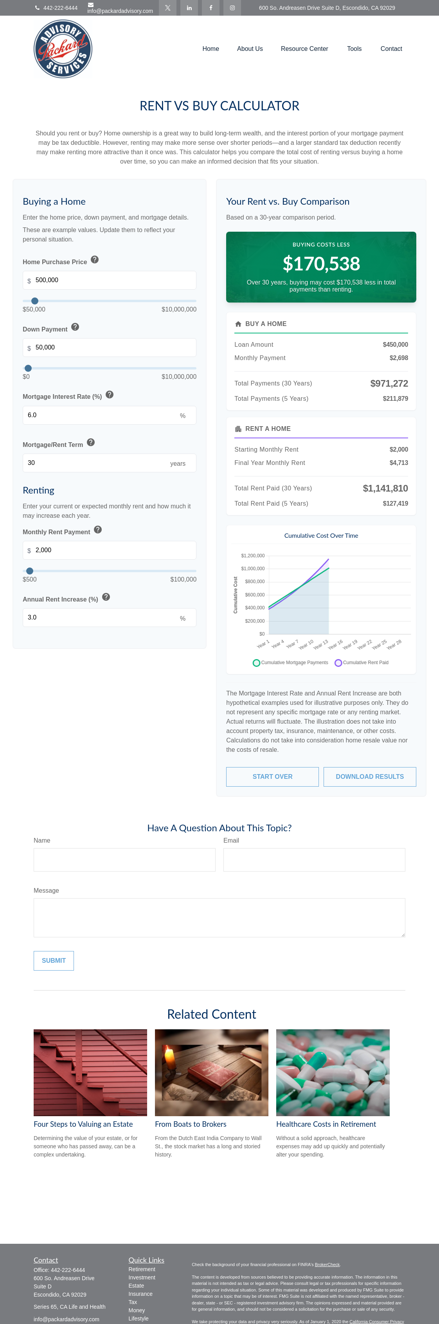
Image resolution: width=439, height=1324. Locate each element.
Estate (136, 1286)
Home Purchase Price (62, 260)
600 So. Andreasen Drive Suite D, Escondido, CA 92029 (327, 8)
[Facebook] (210, 8)
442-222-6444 (55, 8)
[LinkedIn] (189, 8)
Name (42, 840)
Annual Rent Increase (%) (67, 597)
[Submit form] (54, 961)
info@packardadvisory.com (120, 8)
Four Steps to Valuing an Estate (83, 1124)
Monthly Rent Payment (63, 530)
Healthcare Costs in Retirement (326, 1124)
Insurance (141, 1294)
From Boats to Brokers (191, 1124)
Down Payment (52, 327)
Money (137, 1310)
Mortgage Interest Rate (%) (69, 395)
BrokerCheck (327, 1264)
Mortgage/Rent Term (60, 443)
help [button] (94, 259)
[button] (210, 49)
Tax (133, 1302)
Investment (142, 1277)
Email (231, 840)
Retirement (142, 1269)
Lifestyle (139, 1318)
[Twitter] (167, 8)
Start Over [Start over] (273, 776)
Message (46, 890)
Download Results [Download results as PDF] (370, 776)
